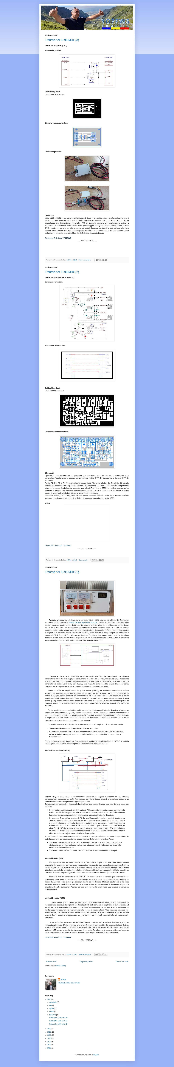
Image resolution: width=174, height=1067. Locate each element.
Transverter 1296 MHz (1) (62, 572)
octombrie (53, 1002)
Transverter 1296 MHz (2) (62, 272)
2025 (49, 999)
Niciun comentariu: (85, 260)
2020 (49, 1038)
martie (51, 1012)
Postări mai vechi (122, 962)
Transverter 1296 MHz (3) (62, 40)
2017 (49, 1045)
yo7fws (63, 979)
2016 (49, 1048)
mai (50, 1005)
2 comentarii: (83, 560)
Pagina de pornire (86, 962)
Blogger (96, 1055)
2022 (49, 1032)
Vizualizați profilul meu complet (69, 983)
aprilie (51, 1008)
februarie (52, 1015)
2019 (49, 1042)
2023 (49, 1029)
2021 (49, 1035)
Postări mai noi (51, 962)
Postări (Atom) (60, 966)
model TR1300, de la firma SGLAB (83, 623)
